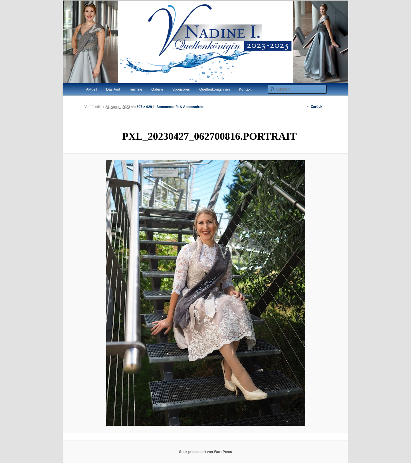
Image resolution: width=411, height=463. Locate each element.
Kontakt (245, 89)
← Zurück (314, 107)
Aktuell (91, 89)
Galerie (157, 89)
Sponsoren (181, 89)
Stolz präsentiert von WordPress (205, 452)
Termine (135, 89)
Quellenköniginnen (214, 89)
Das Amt (113, 89)
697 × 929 (144, 107)
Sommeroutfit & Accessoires (179, 107)
